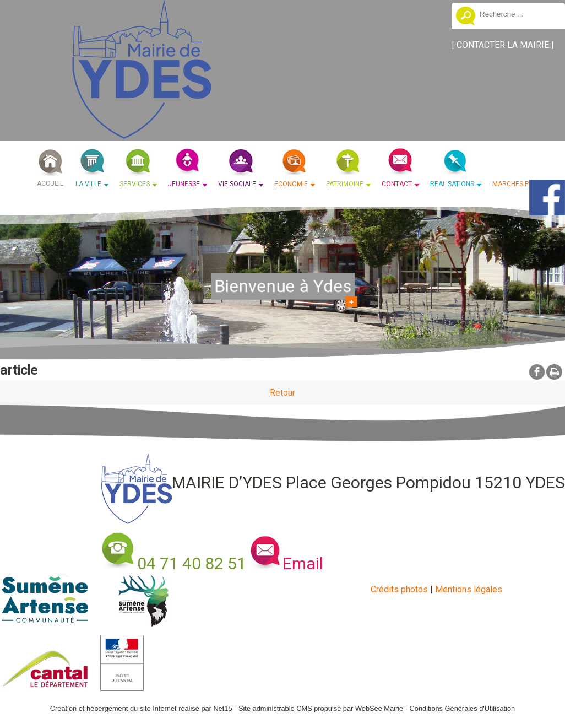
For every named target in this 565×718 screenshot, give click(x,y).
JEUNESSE (184, 184)
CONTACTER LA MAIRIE (503, 45)
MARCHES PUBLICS (522, 184)
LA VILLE (88, 184)
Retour (282, 392)
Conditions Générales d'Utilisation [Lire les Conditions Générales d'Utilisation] (462, 708)
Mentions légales (468, 589)
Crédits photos (399, 589)
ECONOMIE (291, 184)
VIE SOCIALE (237, 184)
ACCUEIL (50, 183)
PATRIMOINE (344, 184)
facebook (537, 371)
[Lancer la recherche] (465, 17)
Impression (554, 372)
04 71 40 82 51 (191, 563)
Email (302, 563)
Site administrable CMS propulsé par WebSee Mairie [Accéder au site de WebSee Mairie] (320, 708)
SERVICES (134, 184)
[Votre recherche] (518, 14)
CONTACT (397, 184)
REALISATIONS (452, 184)
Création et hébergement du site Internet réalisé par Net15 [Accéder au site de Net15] (141, 708)
